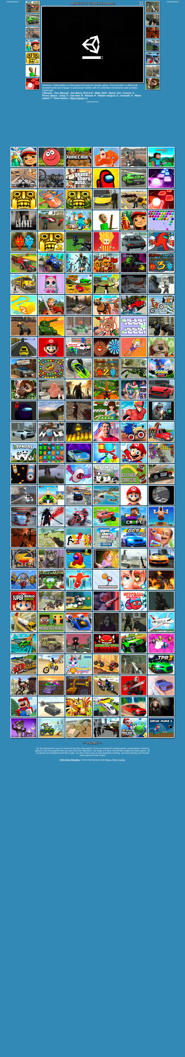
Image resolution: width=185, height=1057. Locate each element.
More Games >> (79, 98)
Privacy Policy (111, 760)
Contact (121, 760)
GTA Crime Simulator (70, 760)
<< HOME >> (92, 743)
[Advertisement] (12, 46)
